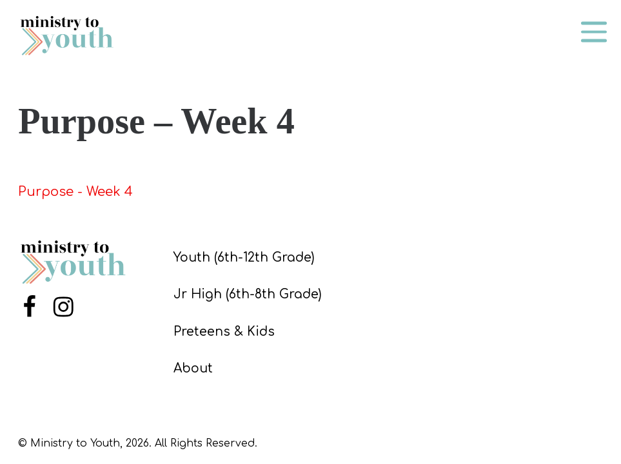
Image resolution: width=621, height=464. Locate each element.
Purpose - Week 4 (75, 191)
